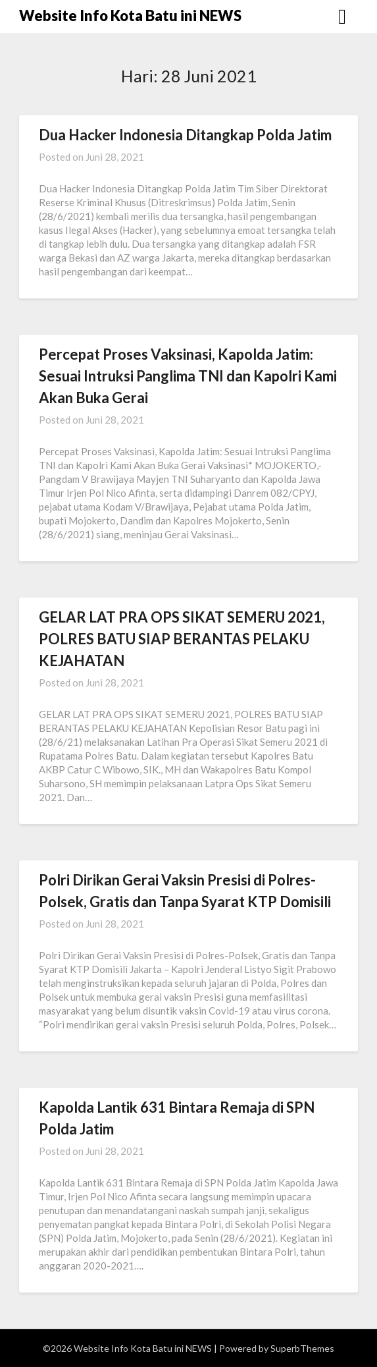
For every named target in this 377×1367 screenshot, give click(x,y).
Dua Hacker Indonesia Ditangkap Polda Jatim (185, 135)
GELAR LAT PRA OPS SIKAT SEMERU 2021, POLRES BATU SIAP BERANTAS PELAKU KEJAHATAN (182, 638)
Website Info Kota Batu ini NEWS (130, 15)
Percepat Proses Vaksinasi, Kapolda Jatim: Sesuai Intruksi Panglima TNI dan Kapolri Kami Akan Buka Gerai (188, 375)
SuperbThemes (302, 1348)
